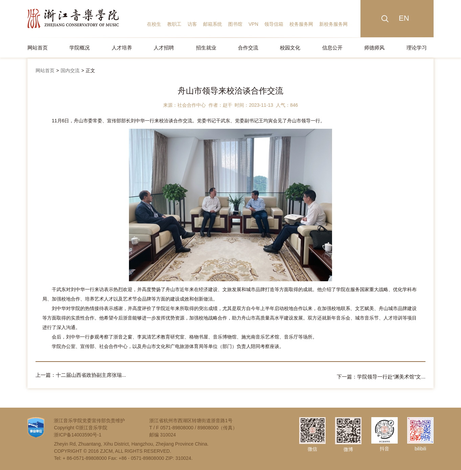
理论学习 (417, 47)
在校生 (154, 24)
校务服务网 (301, 24)
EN (404, 18)
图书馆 (235, 24)
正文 (90, 70)
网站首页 (37, 47)
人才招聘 (164, 47)
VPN (253, 24)
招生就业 (206, 47)
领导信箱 (273, 24)
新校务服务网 (333, 24)
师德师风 (374, 47)
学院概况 (79, 47)
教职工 (174, 24)
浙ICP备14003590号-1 (77, 433)
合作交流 (248, 47)
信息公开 (332, 47)
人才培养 (122, 47)
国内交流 (70, 70)
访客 (192, 24)
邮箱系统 (212, 24)
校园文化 (290, 47)
